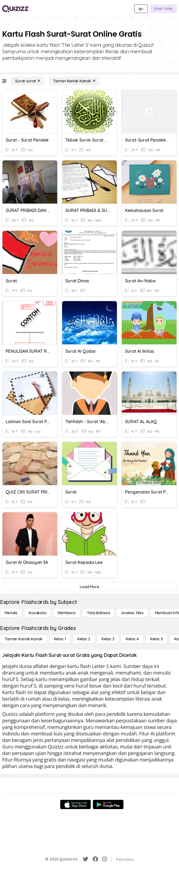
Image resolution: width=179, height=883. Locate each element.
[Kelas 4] (132, 639)
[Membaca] (66, 613)
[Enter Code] (163, 8)
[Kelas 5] (156, 639)
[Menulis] (11, 613)
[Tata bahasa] (98, 613)
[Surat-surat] (27, 81)
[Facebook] (95, 859)
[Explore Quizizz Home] (15, 8)
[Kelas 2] (84, 639)
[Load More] (89, 586)
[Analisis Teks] (132, 613)
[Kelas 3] (108, 639)
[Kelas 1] (60, 639)
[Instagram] (104, 859)
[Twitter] (85, 859)
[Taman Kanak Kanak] (74, 81)
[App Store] (75, 804)
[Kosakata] (37, 613)
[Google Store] (108, 804)
